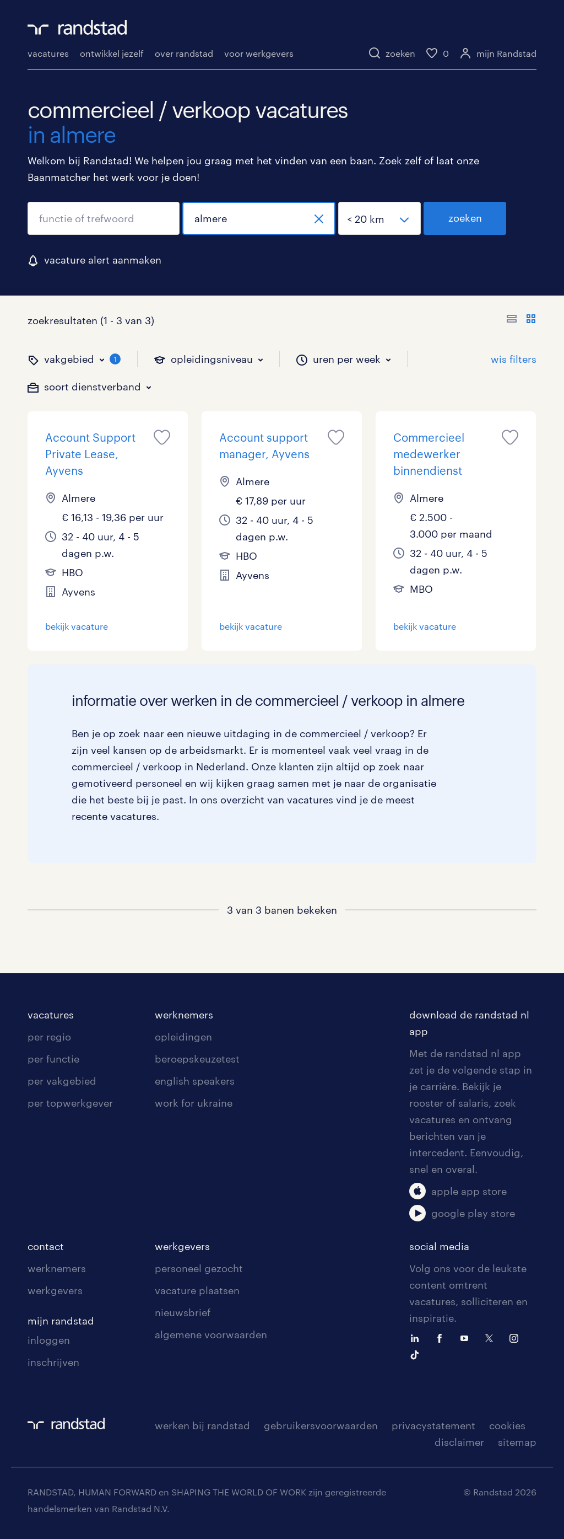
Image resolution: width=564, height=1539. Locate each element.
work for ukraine (193, 1103)
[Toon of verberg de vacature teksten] (521, 320)
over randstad (184, 53)
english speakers (195, 1081)
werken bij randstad (202, 1425)
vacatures (48, 53)
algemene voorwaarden (211, 1334)
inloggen (49, 1340)
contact (46, 1246)
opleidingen (183, 1037)
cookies (507, 1425)
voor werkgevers (259, 53)
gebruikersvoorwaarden (321, 1425)
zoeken (465, 218)
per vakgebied (62, 1081)
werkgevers (55, 1290)
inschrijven (53, 1362)
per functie (53, 1059)
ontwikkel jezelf (112, 53)
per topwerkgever (70, 1103)
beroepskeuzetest (197, 1059)
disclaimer (459, 1442)
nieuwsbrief (182, 1312)
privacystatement (433, 1425)
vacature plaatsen (197, 1290)
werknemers (184, 1015)
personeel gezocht (199, 1268)
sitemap (517, 1442)
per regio (49, 1037)
